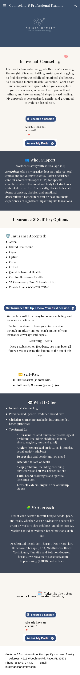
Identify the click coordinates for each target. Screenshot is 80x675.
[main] (40, 79)
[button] (4, 5)
